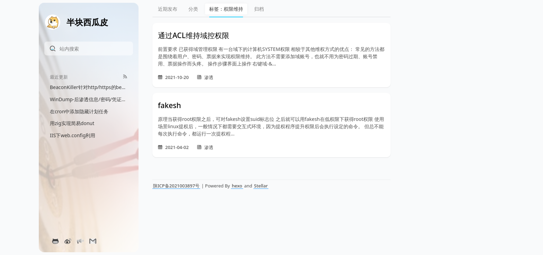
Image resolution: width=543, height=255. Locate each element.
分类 (193, 9)
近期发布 (167, 9)
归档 (259, 9)
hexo (237, 186)
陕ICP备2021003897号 (176, 186)
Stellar (261, 186)
